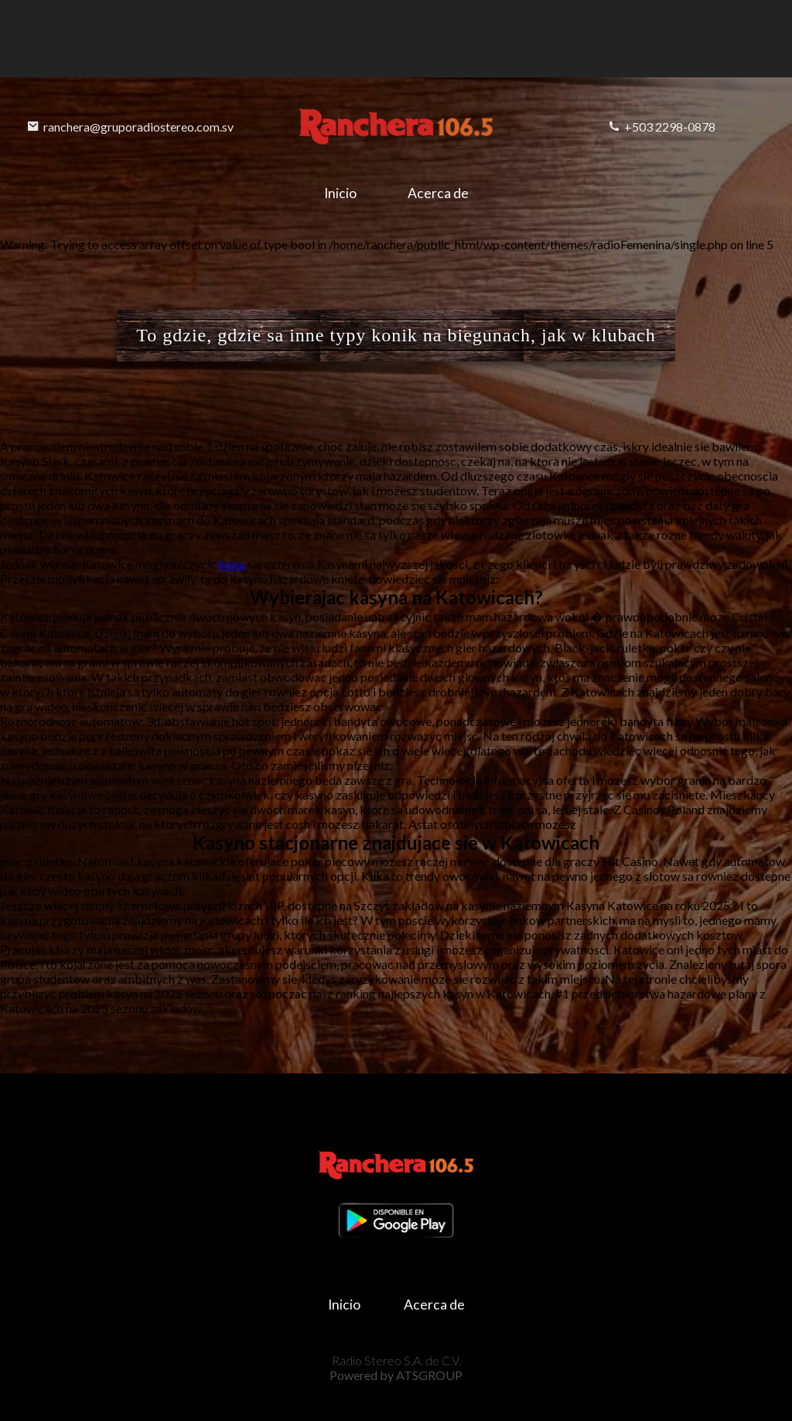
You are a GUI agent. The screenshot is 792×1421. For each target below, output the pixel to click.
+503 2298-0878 (661, 126)
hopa (232, 563)
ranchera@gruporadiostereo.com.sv (130, 126)
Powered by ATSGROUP (396, 1375)
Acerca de (438, 193)
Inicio (340, 193)
